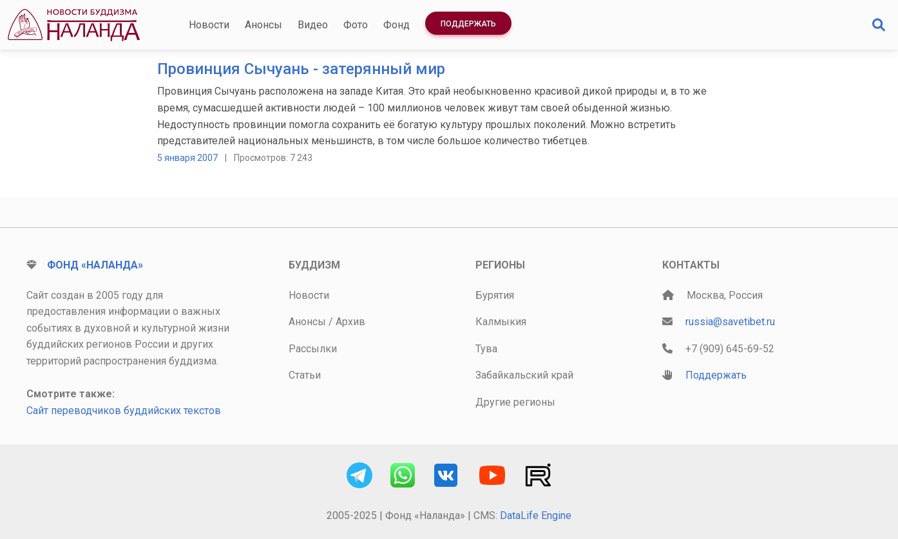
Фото (355, 25)
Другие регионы (515, 402)
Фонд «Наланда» (95, 265)
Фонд (396, 25)
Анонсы (263, 25)
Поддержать (468, 23)
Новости (209, 25)
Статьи (305, 375)
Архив (350, 322)
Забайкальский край (524, 375)
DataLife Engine (535, 515)
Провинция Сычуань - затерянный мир (301, 69)
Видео (313, 25)
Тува (486, 349)
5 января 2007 (187, 158)
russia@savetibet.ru (730, 322)
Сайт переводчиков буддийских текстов (123, 410)
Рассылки (313, 349)
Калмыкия (500, 322)
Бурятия (494, 295)
